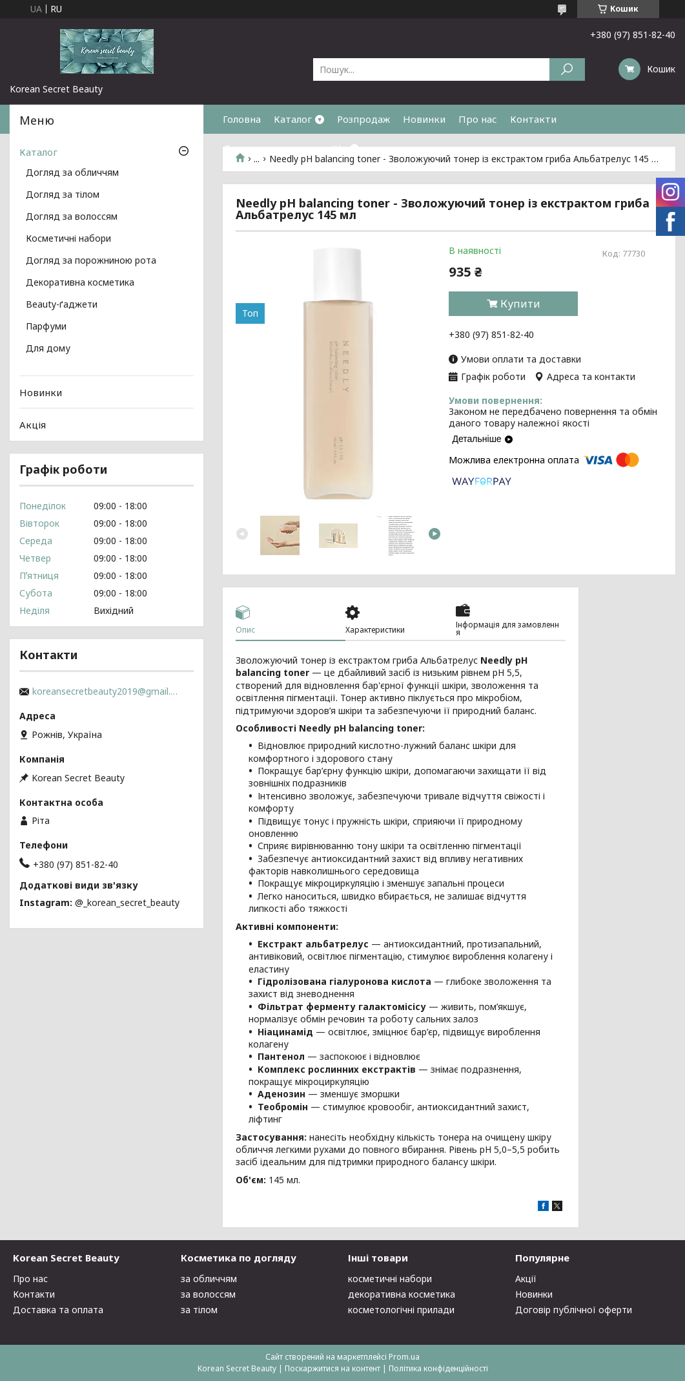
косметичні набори (390, 1278)
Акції (526, 1278)
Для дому (48, 349)
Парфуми (46, 327)
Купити (520, 304)
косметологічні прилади (401, 1309)
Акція (32, 424)
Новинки (424, 118)
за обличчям (209, 1278)
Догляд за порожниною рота (91, 261)
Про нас (477, 118)
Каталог (293, 118)
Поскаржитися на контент (332, 1368)
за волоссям (208, 1294)
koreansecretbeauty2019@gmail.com (106, 691)
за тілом (199, 1309)
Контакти (533, 118)
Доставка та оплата (270, 148)
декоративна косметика (401, 1294)
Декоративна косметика (80, 283)
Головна (242, 118)
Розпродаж (363, 118)
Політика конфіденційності (438, 1368)
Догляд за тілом (62, 195)
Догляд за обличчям (72, 173)
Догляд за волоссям (72, 217)
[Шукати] (567, 69)
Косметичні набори (68, 239)
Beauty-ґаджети (61, 305)
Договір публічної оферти (573, 1309)
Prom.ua (404, 1356)
